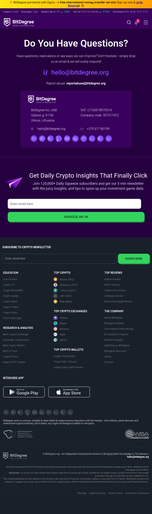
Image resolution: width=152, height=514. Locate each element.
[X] (34, 138)
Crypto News (10, 301)
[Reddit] (100, 138)
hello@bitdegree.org (76, 72)
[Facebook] (67, 138)
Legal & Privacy (97, 493)
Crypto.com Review (115, 290)
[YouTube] (59, 138)
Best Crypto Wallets (14, 345)
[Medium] (84, 138)
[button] (136, 23)
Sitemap (81, 493)
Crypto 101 (9, 284)
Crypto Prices (10, 356)
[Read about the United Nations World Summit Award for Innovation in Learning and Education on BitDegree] (137, 432)
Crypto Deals (10, 312)
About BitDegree (113, 317)
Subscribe (133, 258)
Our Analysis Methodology (118, 328)
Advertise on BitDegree (117, 345)
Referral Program (113, 339)
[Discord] (42, 138)
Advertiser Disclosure (137, 493)
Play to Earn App (12, 318)
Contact (108, 362)
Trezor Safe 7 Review (65, 361)
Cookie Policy (115, 493)
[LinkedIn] (75, 138)
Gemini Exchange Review (118, 301)
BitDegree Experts (114, 323)
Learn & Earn (10, 279)
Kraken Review (112, 279)
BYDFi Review (112, 284)
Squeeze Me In (76, 217)
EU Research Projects (116, 334)
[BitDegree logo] (15, 455)
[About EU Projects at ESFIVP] (18, 432)
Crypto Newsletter (13, 290)
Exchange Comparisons (16, 339)
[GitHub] (108, 138)
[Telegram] (50, 138)
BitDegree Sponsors (115, 350)
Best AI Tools (10, 350)
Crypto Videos (11, 306)
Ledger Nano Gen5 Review (68, 367)
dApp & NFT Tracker (14, 362)
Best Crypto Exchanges (16, 334)
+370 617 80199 (98, 129)
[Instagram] (92, 138)
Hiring (107, 356)
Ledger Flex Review (64, 356)
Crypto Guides (11, 295)
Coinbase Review (113, 295)
